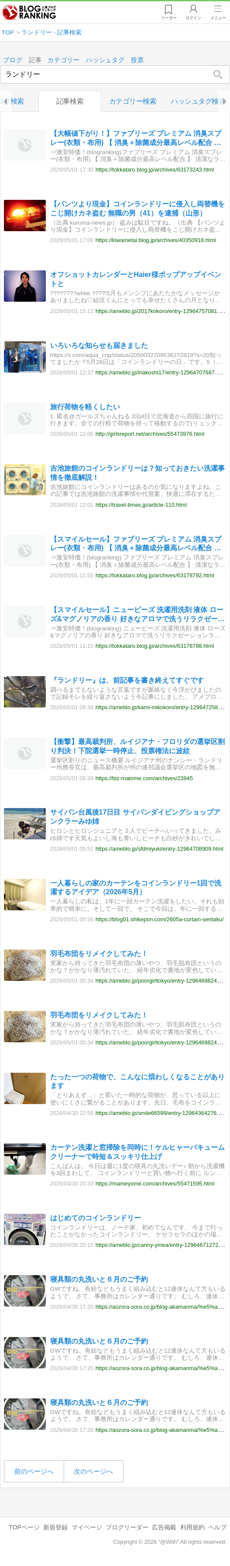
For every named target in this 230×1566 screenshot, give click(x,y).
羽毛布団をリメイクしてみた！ (99, 953)
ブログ (12, 60)
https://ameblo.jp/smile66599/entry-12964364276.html (162, 1113)
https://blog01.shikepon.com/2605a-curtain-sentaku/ (160, 919)
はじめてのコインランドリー (95, 1218)
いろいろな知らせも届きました (99, 345)
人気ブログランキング (29, 13)
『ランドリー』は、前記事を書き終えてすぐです (127, 680)
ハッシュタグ (105, 60)
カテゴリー (64, 60)
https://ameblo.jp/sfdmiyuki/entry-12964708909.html (159, 848)
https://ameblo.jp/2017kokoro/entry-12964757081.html (163, 311)
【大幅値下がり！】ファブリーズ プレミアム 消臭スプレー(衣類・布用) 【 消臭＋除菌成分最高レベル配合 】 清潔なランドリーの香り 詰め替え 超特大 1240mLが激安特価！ (136, 139)
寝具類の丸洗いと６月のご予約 (99, 1279)
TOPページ (24, 1527)
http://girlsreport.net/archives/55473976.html (150, 434)
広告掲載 (164, 1527)
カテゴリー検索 (133, 101)
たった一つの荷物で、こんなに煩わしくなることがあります (137, 1081)
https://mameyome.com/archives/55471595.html (155, 1184)
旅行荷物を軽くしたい (85, 407)
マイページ (87, 1527)
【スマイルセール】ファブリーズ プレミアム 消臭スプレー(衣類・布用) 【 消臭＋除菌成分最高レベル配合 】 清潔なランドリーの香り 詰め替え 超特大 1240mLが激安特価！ (136, 544)
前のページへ (34, 1471)
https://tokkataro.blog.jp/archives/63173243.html (155, 170)
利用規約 (192, 1527)
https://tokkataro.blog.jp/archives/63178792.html (155, 575)
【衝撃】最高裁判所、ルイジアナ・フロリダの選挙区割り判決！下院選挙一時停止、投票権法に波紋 (137, 746)
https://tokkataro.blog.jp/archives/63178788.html (155, 646)
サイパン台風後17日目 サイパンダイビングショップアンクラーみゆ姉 (135, 817)
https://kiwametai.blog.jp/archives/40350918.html (156, 240)
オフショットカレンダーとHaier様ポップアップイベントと (135, 279)
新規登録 (55, 1527)
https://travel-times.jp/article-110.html (141, 505)
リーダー (169, 18)
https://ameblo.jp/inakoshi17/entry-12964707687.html (161, 372)
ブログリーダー (127, 1527)
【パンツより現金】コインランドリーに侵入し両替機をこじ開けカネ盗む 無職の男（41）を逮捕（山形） (137, 209)
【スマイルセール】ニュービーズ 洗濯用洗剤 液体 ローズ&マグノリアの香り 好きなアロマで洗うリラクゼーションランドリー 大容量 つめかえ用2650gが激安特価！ (137, 615)
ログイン (193, 18)
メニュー (218, 18)
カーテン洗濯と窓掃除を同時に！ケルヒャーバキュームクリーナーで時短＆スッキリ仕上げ (137, 1152)
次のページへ (93, 1471)
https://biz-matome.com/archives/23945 (144, 778)
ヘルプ (217, 1527)
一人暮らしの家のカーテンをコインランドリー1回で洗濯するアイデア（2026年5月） (136, 887)
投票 (137, 60)
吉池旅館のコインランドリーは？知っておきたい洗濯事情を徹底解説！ (137, 473)
